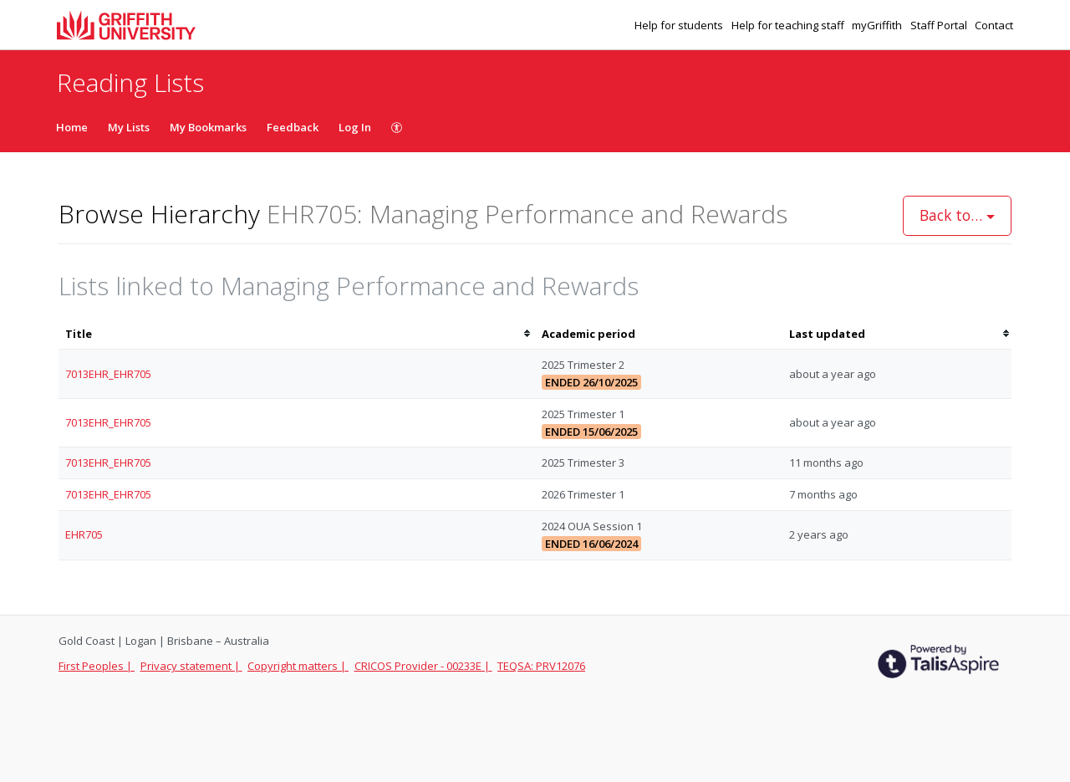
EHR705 (84, 534)
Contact (994, 25)
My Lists (129, 127)
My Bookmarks (208, 127)
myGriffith (878, 25)
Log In (355, 127)
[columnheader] (297, 334)
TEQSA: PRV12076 (541, 665)
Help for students (680, 25)
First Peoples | (97, 665)
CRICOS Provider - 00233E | (423, 665)
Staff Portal (940, 25)
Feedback (292, 127)
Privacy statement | (191, 665)
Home (72, 127)
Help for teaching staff (789, 25)
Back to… (957, 215)
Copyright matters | (298, 665)
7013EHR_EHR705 (108, 373)
